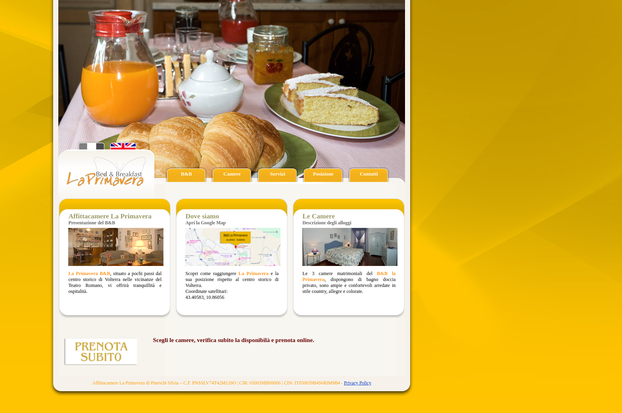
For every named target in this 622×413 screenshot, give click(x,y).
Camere (232, 174)
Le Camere (318, 216)
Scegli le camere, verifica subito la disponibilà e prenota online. (233, 340)
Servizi (277, 174)
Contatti (369, 174)
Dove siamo (202, 216)
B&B (186, 174)
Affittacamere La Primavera (110, 216)
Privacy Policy (357, 383)
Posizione (323, 174)
